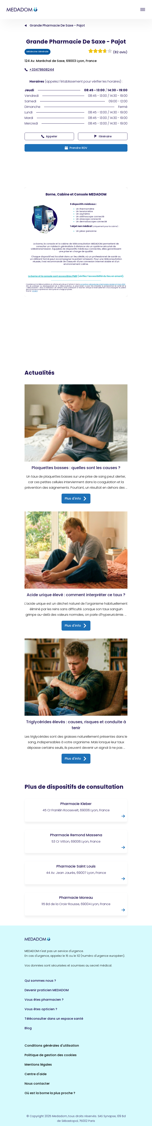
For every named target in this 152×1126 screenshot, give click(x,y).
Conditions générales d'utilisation (52, 1045)
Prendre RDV (76, 148)
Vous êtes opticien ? (41, 1009)
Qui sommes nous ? (40, 980)
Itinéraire (103, 136)
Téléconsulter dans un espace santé (54, 1018)
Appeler (49, 136)
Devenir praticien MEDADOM (47, 990)
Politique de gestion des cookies (51, 1055)
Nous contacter (37, 1083)
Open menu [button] (142, 9)
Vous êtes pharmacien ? (44, 999)
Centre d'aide (36, 1074)
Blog (28, 1028)
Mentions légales (38, 1064)
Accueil (26, 25)
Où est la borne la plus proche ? (50, 1093)
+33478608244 (39, 69)
